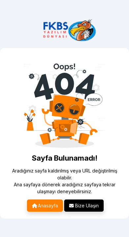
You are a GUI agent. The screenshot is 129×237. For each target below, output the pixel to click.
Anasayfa (45, 205)
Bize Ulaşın (84, 205)
